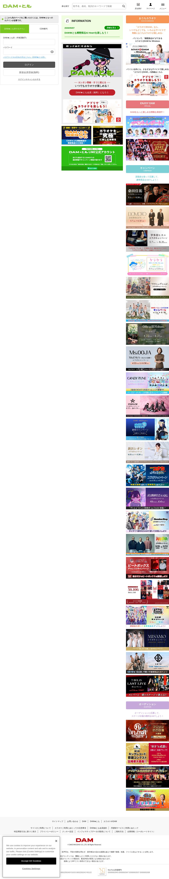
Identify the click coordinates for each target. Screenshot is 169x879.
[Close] (56, 841)
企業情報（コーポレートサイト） (141, 831)
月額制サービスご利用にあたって (124, 828)
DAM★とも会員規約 (98, 828)
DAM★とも (95, 821)
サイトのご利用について (41, 828)
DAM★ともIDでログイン (14, 29)
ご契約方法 (119, 831)
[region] (31, 857)
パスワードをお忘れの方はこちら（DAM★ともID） (24, 57)
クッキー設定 (67, 831)
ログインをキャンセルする (29, 79)
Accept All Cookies (31, 862)
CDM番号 (44, 29)
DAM (84, 821)
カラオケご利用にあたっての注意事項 (70, 828)
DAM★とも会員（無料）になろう (92, 92)
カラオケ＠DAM (110, 821)
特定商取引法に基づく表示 (25, 831)
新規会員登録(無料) (29, 72)
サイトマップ (57, 821)
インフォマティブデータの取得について (93, 831)
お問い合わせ (72, 821)
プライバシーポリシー (49, 831)
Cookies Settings (31, 869)
